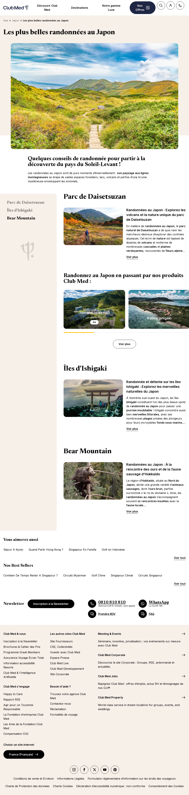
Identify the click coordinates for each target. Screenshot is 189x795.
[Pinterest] (115, 770)
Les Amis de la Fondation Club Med (23, 726)
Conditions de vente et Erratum (34, 778)
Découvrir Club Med (47, 7)
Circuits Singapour (150, 575)
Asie (5, 20)
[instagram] (74, 770)
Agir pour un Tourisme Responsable (18, 707)
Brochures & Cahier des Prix (21, 646)
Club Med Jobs (108, 676)
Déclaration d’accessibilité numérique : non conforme (110, 786)
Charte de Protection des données (27, 786)
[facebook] (84, 770)
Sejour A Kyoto (13, 549)
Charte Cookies (63, 786)
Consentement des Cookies (166, 786)
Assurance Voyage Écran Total (23, 657)
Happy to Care (13, 694)
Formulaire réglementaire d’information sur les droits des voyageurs (132, 778)
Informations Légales (70, 778)
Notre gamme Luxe (111, 7)
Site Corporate (59, 674)
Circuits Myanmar (74, 575)
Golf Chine (98, 575)
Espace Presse (59, 657)
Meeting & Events (109, 633)
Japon (15, 20)
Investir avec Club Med (65, 652)
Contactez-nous (60, 703)
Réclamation (58, 709)
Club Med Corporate (111, 655)
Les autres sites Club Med (67, 633)
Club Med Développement (67, 668)
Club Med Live (59, 663)
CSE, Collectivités (61, 646)
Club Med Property (110, 697)
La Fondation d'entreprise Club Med (23, 716)
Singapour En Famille (82, 549)
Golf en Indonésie (113, 549)
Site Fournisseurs (61, 641)
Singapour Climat (122, 575)
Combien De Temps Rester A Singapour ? (30, 575)
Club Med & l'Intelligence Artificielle (19, 675)
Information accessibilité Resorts (19, 665)
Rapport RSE (11, 699)
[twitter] (94, 770)
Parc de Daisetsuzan (25, 203)
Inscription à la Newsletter (51, 604)
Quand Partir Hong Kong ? (46, 549)
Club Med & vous (14, 633)
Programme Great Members (21, 652)
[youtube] (105, 770)
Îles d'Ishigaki (19, 210)
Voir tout (180, 557)
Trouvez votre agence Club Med (68, 696)
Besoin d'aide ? (60, 686)
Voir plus (132, 257)
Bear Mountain (21, 218)
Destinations (79, 7)
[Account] (170, 5)
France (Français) (24, 754)
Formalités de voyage (64, 714)
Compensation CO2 (15, 733)
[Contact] (180, 5)
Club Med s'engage (16, 686)
